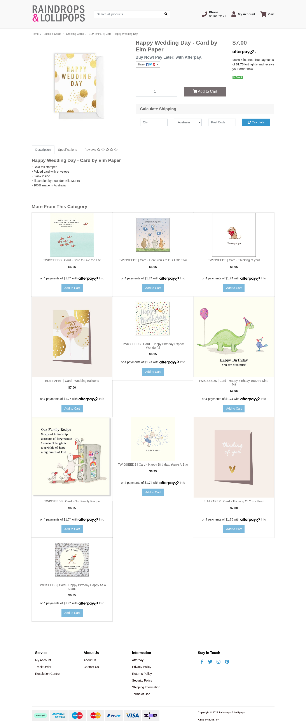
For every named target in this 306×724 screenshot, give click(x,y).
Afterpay (137, 660)
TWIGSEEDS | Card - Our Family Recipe (72, 501)
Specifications (67, 149)
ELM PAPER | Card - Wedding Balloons (72, 380)
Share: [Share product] (147, 64)
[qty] (154, 122)
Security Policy (142, 680)
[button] (214, 14)
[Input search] (128, 14)
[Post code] (222, 122)
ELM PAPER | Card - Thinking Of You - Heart (233, 501)
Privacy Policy (141, 667)
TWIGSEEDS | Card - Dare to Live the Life (72, 260)
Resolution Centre (47, 673)
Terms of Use (141, 694)
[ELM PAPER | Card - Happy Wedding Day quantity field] (157, 91)
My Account (43, 660)
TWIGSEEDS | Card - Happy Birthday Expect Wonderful (153, 345)
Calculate (256, 122)
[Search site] (166, 14)
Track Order (43, 667)
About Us (90, 660)
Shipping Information (146, 687)
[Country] (188, 122)
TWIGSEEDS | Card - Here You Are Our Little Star (153, 260)
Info (101, 278)
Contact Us (91, 667)
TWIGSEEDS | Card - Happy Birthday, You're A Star (153, 464)
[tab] (43, 150)
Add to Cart (205, 91)
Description (43, 149)
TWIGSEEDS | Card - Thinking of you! (234, 260)
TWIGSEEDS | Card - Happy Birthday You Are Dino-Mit (234, 382)
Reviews (101, 149)
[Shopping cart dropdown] (267, 14)
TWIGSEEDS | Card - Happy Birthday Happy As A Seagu (72, 587)
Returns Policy (142, 673)
